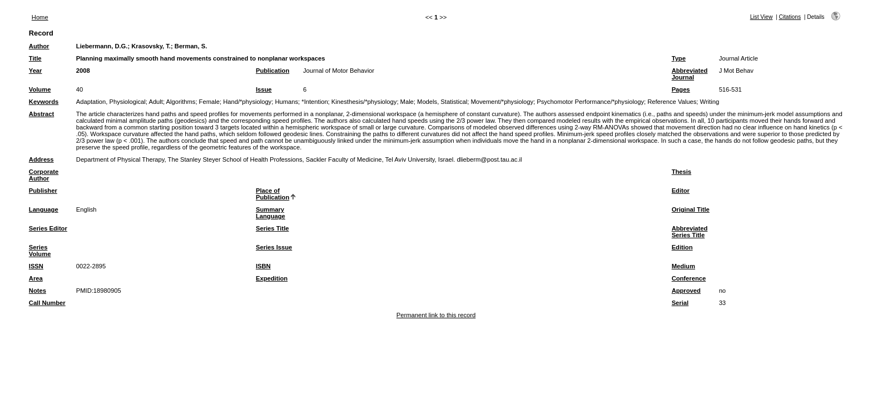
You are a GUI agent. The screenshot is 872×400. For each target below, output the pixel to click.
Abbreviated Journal (690, 74)
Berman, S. (191, 46)
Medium (683, 266)
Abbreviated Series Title (690, 231)
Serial (680, 302)
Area (36, 278)
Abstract (41, 114)
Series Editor (48, 228)
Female (209, 101)
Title (35, 58)
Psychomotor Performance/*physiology (590, 101)
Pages (681, 89)
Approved (686, 290)
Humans (286, 101)
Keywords (43, 101)
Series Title (272, 228)
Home (40, 17)
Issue (264, 89)
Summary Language (270, 212)
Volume (40, 89)
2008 (83, 70)
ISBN (263, 266)
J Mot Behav (736, 70)
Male (407, 101)
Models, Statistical (442, 101)
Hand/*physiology (247, 101)
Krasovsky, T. (151, 46)
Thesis (681, 171)
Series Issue (274, 247)
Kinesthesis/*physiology (364, 101)
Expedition (272, 278)
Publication (272, 70)
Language (43, 209)
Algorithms (181, 101)
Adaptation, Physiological (111, 101)
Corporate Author (43, 175)
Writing (710, 101)
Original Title (691, 209)
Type (679, 58)
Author (39, 46)
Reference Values (671, 101)
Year (35, 70)
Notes (37, 290)
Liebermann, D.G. (102, 46)
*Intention (314, 101)
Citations (790, 17)
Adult (155, 101)
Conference (689, 278)
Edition (682, 247)
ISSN (36, 266)
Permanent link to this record (436, 315)
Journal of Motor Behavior (338, 70)
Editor (681, 190)
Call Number (47, 302)
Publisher (43, 190)
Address (41, 159)
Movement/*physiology (501, 101)
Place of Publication (272, 194)
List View (761, 17)
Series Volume (40, 250)
